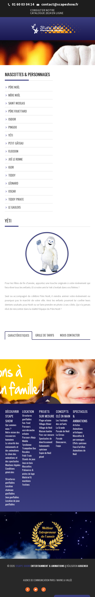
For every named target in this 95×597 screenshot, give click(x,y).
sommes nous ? (10, 426)
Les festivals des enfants (61, 422)
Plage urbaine (45, 420)
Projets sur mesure (46, 413)
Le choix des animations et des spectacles (12, 457)
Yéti (10, 135)
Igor (11, 167)
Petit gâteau (15, 143)
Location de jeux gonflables (12, 502)
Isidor (12, 119)
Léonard (13, 183)
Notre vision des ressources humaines (12, 435)
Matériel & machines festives (27, 480)
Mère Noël (14, 95)
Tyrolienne (26, 444)
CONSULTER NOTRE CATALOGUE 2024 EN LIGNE (46, 11)
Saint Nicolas (16, 103)
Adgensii (83, 566)
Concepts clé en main (63, 413)
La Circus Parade (60, 436)
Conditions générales (10, 470)
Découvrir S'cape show (12, 416)
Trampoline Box (29, 448)
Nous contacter (70, 335)
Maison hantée (45, 431)
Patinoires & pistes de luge (28, 471)
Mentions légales (12, 465)
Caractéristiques (18, 335)
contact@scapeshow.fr (59, 4)
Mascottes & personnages (78, 437)
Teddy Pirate (16, 199)
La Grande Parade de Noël (62, 429)
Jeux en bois (27, 463)
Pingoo (12, 127)
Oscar (12, 191)
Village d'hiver (45, 424)
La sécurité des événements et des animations (12, 446)
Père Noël (14, 87)
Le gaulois (14, 207)
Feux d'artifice (79, 447)
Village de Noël (45, 427)
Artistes (76, 425)
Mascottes (27, 466)
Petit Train (27, 455)
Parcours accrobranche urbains (28, 430)
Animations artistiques (78, 430)
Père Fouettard (17, 111)
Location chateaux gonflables (10, 489)
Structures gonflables (10, 480)
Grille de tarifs (44, 335)
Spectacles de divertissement (45, 440)
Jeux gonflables (12, 497)
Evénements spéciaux (44, 447)
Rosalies (26, 452)
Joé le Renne (15, 159)
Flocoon (13, 151)
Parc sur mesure (46, 434)
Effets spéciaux (79, 443)
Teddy (11, 175)
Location (28, 411)
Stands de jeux (28, 459)
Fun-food (26, 423)
